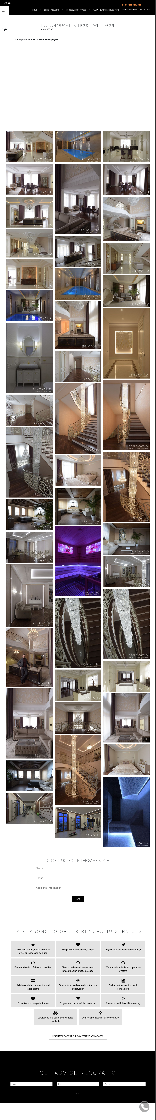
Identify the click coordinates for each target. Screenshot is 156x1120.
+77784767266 (143, 9)
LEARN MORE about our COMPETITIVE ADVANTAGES (78, 1036)
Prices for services (131, 5)
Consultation (128, 9)
